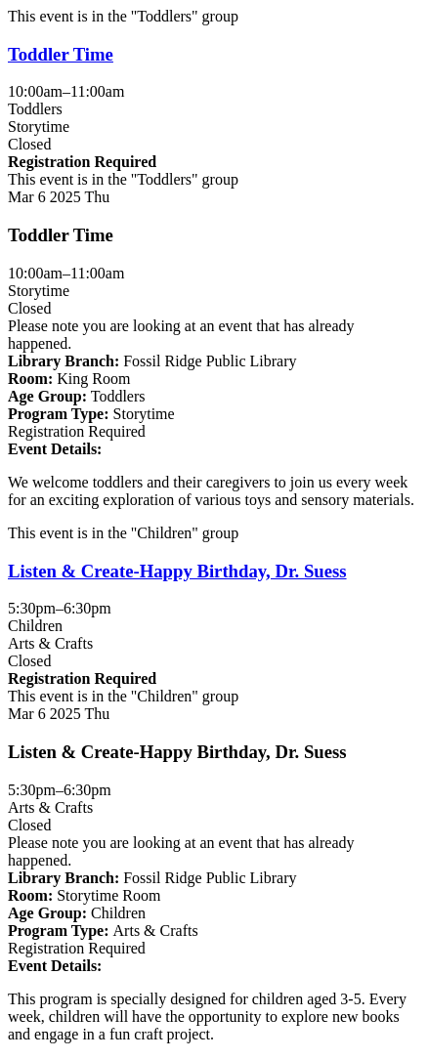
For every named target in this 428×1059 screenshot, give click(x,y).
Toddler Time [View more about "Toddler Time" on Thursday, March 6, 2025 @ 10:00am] (60, 54)
